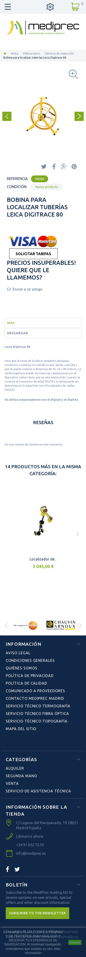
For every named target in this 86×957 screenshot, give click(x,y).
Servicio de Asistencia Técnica (38, 791)
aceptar (74, 942)
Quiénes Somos (21, 668)
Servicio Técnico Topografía (36, 721)
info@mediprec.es (31, 853)
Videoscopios (31, 53)
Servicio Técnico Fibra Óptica (37, 713)
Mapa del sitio (21, 729)
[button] (37, 913)
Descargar (17, 333)
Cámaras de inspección (59, 53)
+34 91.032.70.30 (30, 845)
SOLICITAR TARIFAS (33, 254)
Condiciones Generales (30, 660)
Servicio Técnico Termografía (38, 706)
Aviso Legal (18, 653)
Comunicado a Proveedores (35, 691)
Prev (6, 625)
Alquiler (15, 768)
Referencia (17, 179)
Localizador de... (43, 559)
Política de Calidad (26, 683)
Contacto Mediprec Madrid (35, 698)
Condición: (17, 187)
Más (11, 323)
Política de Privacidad (30, 676)
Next (79, 625)
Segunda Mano (21, 776)
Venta (14, 53)
